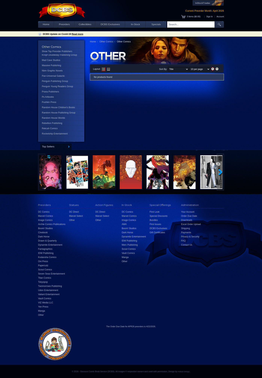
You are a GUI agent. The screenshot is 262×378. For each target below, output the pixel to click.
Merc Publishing (130, 245)
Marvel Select (76, 216)
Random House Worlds (53, 118)
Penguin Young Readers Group (57, 86)
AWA (124, 224)
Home (46, 24)
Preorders (64, 24)
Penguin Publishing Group (55, 81)
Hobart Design (184, 371)
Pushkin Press (49, 102)
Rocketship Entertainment (55, 133)
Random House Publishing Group (58, 112)
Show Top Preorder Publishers (57, 51)
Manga (41, 311)
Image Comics (45, 220)
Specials (156, 24)
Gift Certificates (157, 232)
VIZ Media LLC (45, 302)
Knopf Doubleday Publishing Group (59, 55)
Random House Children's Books (58, 107)
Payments (186, 232)
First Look (155, 212)
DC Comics (44, 212)
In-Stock (135, 24)
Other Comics (106, 41)
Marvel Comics (45, 216)
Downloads (186, 220)
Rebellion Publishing (52, 123)
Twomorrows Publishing (50, 286)
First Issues (155, 224)
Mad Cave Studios (51, 60)
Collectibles (85, 24)
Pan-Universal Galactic (53, 76)
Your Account (187, 212)
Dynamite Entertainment (50, 245)
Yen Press (43, 306)
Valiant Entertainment (48, 294)
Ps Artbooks (48, 97)
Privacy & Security (190, 236)
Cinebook (43, 232)
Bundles (154, 220)
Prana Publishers (50, 91)
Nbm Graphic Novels (52, 70)
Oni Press (43, 261)
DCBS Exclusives (110, 24)
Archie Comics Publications (51, 224)
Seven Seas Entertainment (51, 273)
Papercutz (43, 265)
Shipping (185, 228)
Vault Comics (44, 298)
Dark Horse (44, 236)
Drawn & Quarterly (47, 240)
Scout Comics (45, 269)
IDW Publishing (45, 253)
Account (220, 16)
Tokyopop (43, 282)
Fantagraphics (45, 249)
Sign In (209, 16)
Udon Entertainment (48, 290)
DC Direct (74, 212)
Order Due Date (189, 216)
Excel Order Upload (191, 224)
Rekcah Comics (50, 128)
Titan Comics (44, 278)
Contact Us (186, 245)
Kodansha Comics (47, 257)
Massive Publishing (51, 65)
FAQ (183, 240)
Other (41, 315)
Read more (77, 34)
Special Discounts (158, 216)
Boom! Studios (45, 228)
